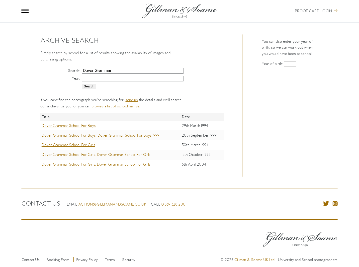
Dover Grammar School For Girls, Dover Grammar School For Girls (96, 154)
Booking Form (58, 259)
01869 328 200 (173, 204)
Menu (25, 11)
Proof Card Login (313, 10)
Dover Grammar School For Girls (68, 144)
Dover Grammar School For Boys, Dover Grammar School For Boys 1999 (100, 135)
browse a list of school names (115, 106)
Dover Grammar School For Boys (69, 125)
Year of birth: (273, 63)
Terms (110, 259)
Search (73, 70)
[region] (132, 144)
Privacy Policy (87, 259)
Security (128, 259)
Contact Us (30, 259)
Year (75, 78)
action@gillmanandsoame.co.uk (112, 204)
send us (131, 99)
